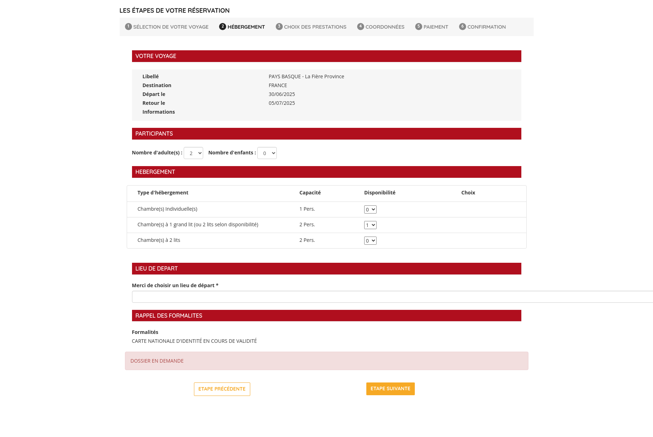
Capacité (310, 192)
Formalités (145, 332)
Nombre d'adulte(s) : (157, 152)
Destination (157, 85)
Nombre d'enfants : (230, 152)
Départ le (154, 94)
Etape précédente (222, 389)
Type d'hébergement (163, 192)
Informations (159, 111)
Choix (468, 192)
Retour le (154, 103)
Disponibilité (380, 192)
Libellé (151, 76)
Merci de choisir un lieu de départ (175, 285)
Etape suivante (391, 388)
